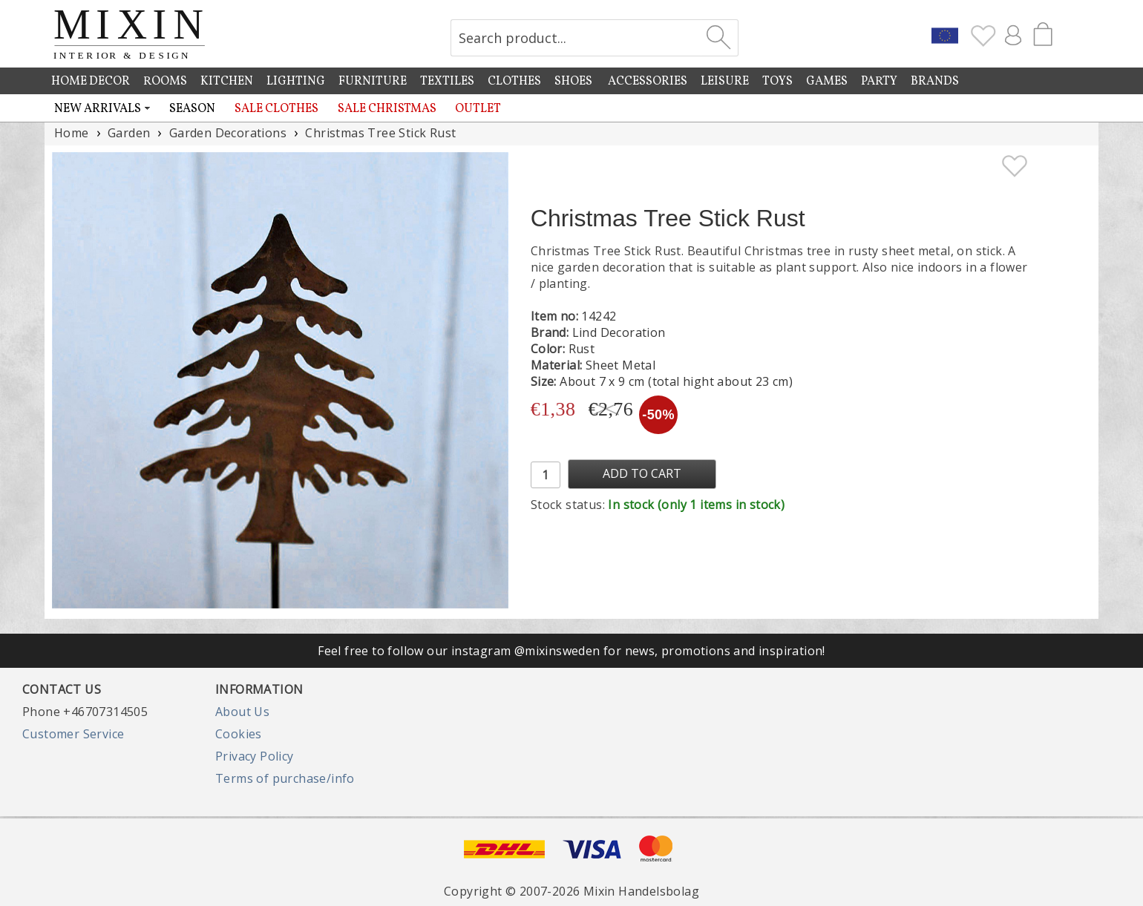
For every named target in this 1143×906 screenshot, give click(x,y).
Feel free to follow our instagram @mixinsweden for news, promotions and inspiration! (571, 651)
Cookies (238, 734)
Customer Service (73, 734)
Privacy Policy (254, 756)
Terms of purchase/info (285, 778)
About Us (242, 711)
